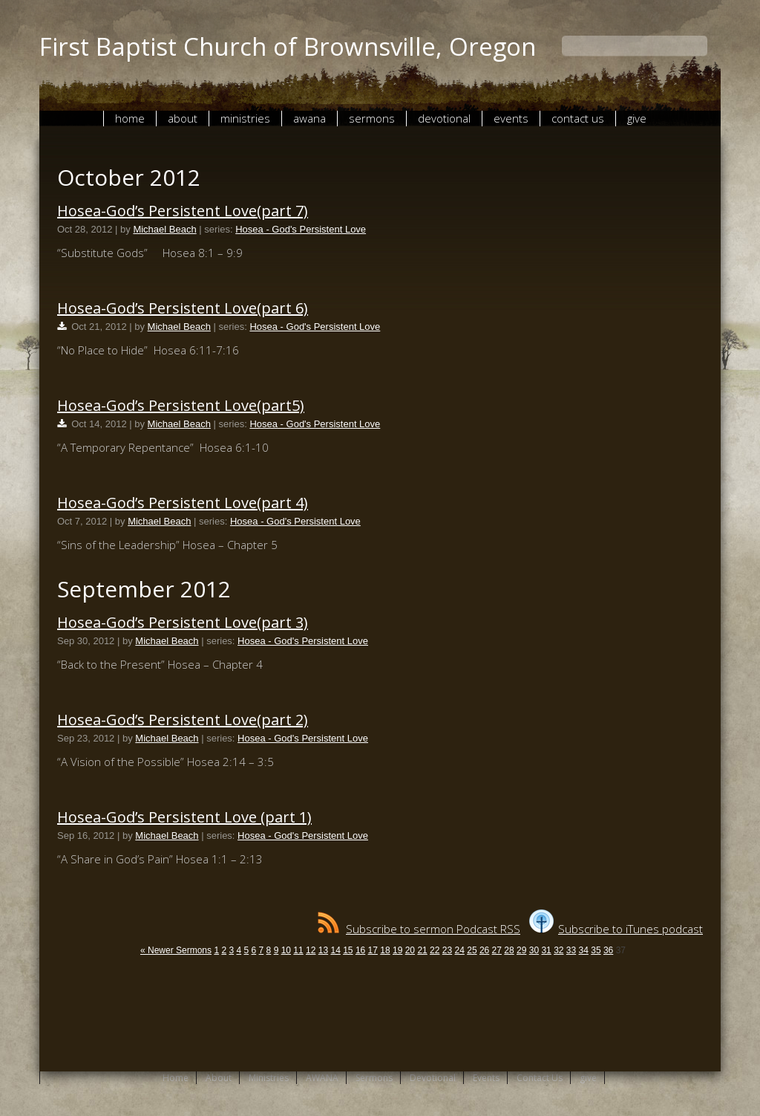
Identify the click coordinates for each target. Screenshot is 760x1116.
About (182, 118)
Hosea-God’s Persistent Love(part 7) (182, 211)
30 (534, 950)
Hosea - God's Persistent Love (300, 229)
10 (286, 950)
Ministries (245, 118)
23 (447, 950)
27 (497, 950)
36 (608, 950)
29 (521, 950)
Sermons (372, 118)
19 (397, 950)
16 (360, 950)
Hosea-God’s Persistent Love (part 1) (184, 817)
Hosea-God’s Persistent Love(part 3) (182, 622)
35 (595, 950)
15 (348, 950)
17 (373, 950)
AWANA (309, 118)
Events (511, 118)
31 (546, 950)
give (636, 118)
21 (422, 950)
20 (410, 950)
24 (460, 950)
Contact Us (577, 118)
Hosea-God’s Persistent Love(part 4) (182, 503)
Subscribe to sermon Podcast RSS (419, 928)
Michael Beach (164, 229)
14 (335, 950)
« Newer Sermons (176, 950)
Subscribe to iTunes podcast (616, 928)
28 (509, 950)
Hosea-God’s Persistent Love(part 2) (182, 720)
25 (471, 950)
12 (310, 950)
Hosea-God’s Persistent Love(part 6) (182, 308)
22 (434, 950)
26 (484, 950)
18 (385, 950)
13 (323, 950)
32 (558, 950)
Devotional (444, 118)
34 (584, 950)
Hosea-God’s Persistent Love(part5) (180, 405)
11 (298, 950)
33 (571, 950)
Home (130, 118)
